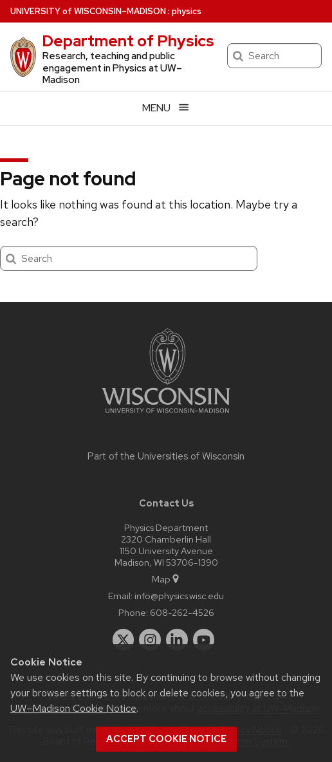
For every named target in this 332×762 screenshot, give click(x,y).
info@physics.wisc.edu (179, 596)
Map (166, 579)
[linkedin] (177, 640)
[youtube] (204, 640)
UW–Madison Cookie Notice (73, 708)
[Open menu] (166, 108)
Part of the (166, 456)
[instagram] (150, 640)
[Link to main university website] (166, 415)
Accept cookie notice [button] (166, 738)
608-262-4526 (182, 612)
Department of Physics (128, 41)
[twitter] (123, 640)
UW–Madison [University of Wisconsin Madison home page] (88, 11)
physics (186, 11)
